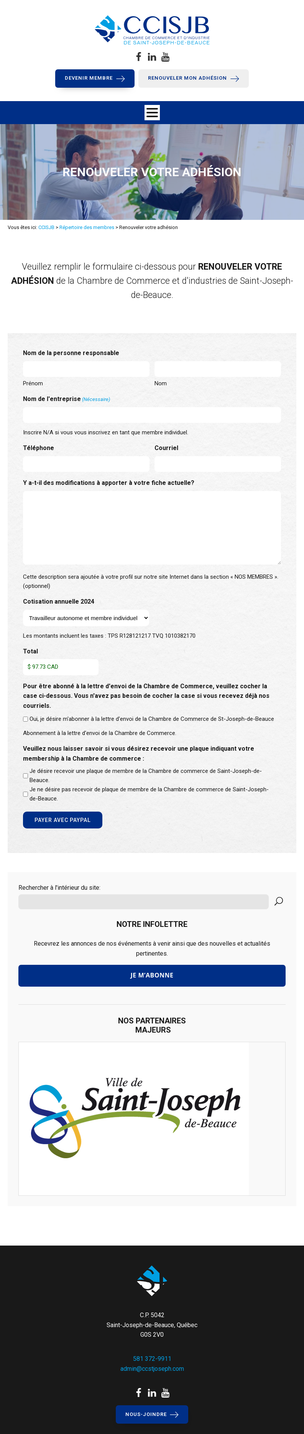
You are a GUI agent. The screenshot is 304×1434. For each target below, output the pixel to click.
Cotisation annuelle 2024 (58, 601)
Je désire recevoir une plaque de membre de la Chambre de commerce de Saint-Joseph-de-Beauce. (146, 776)
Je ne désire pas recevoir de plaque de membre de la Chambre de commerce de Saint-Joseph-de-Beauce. (149, 794)
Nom (160, 383)
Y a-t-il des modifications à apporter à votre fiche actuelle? (108, 482)
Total (30, 651)
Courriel (166, 448)
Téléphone (38, 448)
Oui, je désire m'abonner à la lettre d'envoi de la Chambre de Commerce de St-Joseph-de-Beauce (152, 718)
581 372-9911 (152, 1358)
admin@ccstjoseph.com (152, 1368)
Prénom (33, 383)
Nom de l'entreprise (66, 399)
